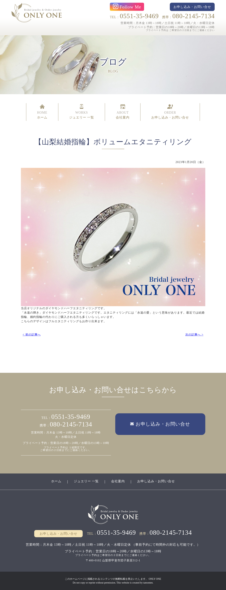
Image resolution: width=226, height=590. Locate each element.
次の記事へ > (194, 334)
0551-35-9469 (139, 16)
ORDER (170, 112)
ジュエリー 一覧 (86, 481)
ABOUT (122, 112)
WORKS (81, 112)
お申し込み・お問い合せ (156, 481)
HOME (42, 112)
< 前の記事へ (32, 334)
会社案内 (118, 481)
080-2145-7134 (193, 16)
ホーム (56, 481)
